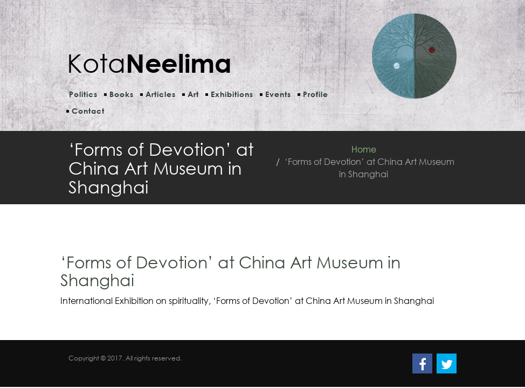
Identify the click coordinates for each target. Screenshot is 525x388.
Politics (83, 94)
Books (121, 94)
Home (363, 149)
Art (193, 94)
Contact (88, 110)
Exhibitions (232, 94)
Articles (161, 94)
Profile (315, 94)
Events (278, 94)
